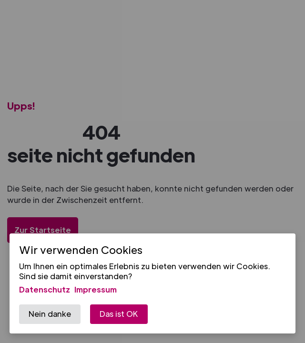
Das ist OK (119, 314)
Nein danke (50, 314)
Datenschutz (44, 289)
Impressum (95, 289)
